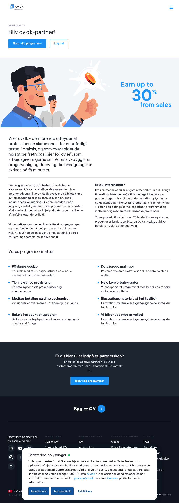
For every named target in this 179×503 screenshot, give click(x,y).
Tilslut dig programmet (27, 43)
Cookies (112, 478)
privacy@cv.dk (84, 478)
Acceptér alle (38, 491)
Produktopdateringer (125, 447)
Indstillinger (85, 491)
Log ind (59, 43)
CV (81, 441)
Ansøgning (86, 447)
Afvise (91, 474)
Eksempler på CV (56, 447)
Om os (115, 441)
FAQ (146, 441)
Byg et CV (51, 441)
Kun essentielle (62, 491)
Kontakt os (150, 447)
